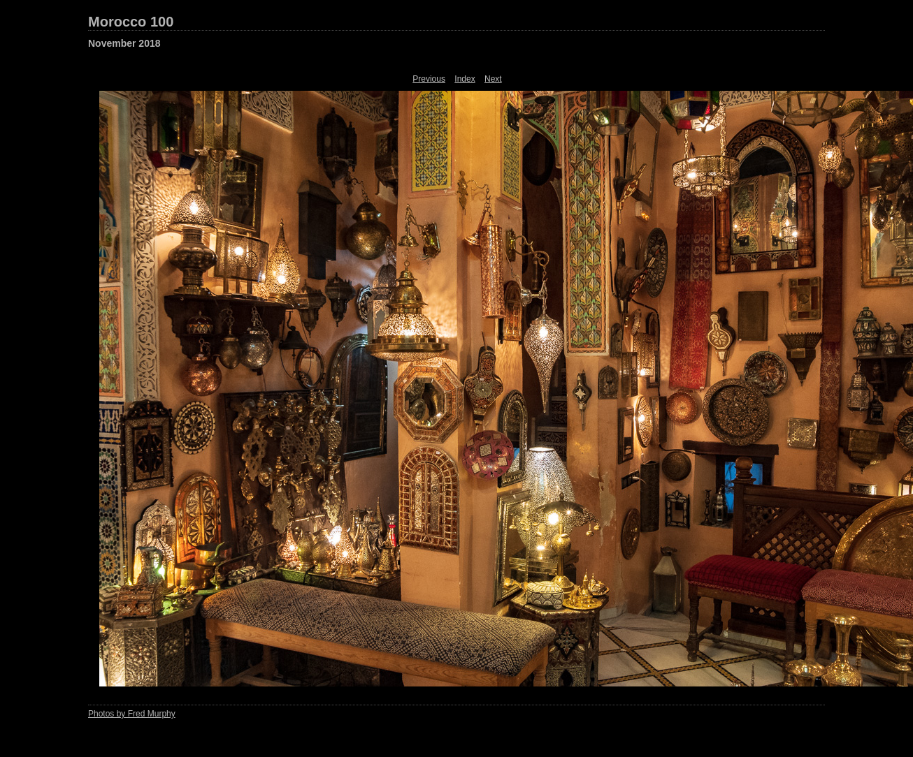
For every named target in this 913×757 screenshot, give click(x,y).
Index (464, 79)
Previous (428, 79)
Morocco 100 (130, 21)
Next (493, 79)
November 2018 (124, 43)
